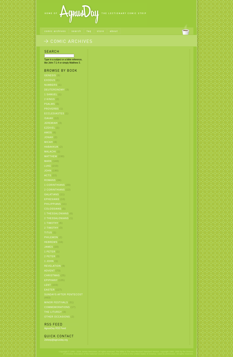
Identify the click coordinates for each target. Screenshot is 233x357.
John (47, 170)
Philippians (52, 204)
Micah (48, 142)
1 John (49, 261)
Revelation (52, 266)
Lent (47, 285)
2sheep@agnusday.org (56, 340)
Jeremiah (51, 123)
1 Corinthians (54, 185)
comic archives (55, 31)
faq (89, 31)
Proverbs (51, 109)
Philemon (51, 237)
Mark (48, 161)
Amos (48, 132)
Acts (47, 175)
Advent (49, 270)
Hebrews (51, 242)
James (48, 247)
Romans (50, 180)
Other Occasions (57, 316)
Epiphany (51, 280)
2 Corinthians (54, 189)
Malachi (50, 151)
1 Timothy (51, 223)
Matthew (50, 156)
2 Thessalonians (56, 218)
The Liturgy (53, 312)
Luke (47, 166)
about (114, 31)
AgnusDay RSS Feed (55, 328)
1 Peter (50, 251)
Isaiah (48, 118)
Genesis (50, 75)
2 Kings (49, 99)
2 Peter (50, 256)
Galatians (51, 194)
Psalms (49, 104)
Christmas (52, 275)
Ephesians (51, 199)
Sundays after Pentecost (63, 294)
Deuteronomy (54, 89)
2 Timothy (51, 228)
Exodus (49, 80)
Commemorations (57, 307)
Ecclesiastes (54, 113)
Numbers (50, 85)
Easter (49, 290)
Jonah (48, 137)
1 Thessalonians (56, 213)
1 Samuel (50, 94)
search (76, 31)
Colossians (52, 209)
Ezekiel (49, 128)
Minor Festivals (56, 302)
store (100, 31)
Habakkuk (51, 147)
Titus (48, 232)
